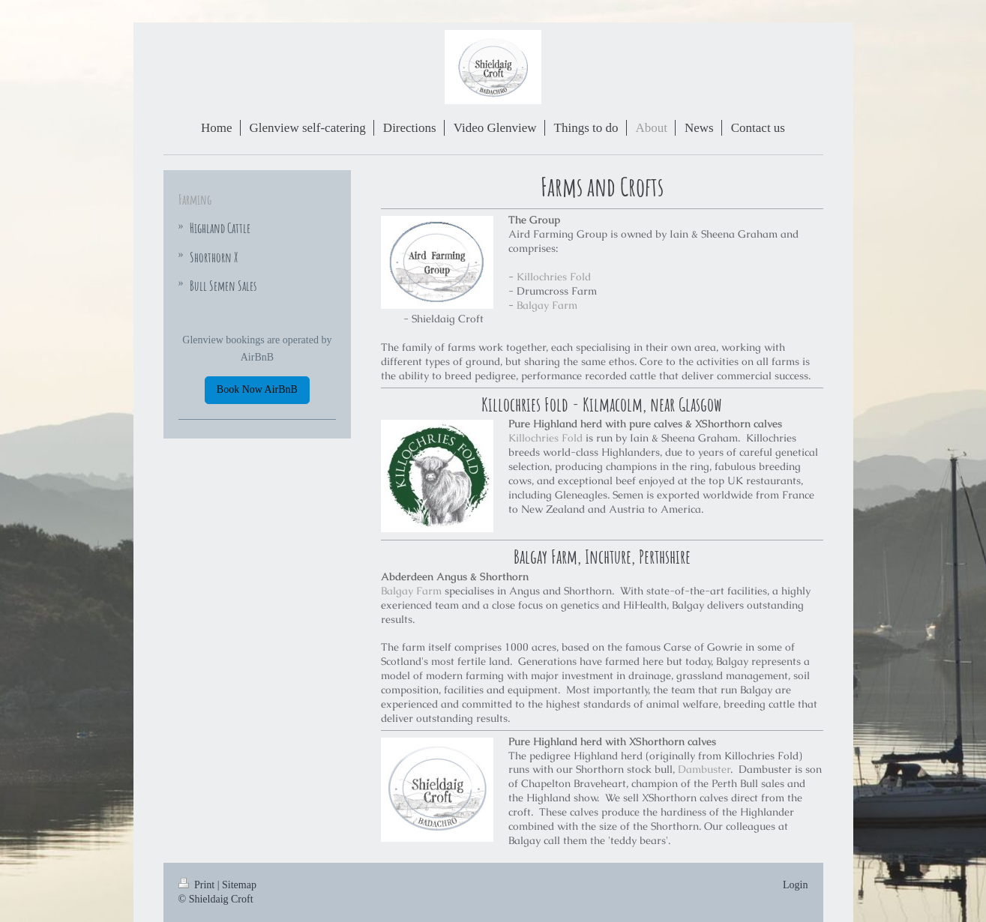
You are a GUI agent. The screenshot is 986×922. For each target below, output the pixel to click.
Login (795, 885)
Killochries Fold (554, 276)
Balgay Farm (547, 305)
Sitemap (239, 885)
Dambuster (704, 769)
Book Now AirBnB (257, 389)
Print (197, 885)
